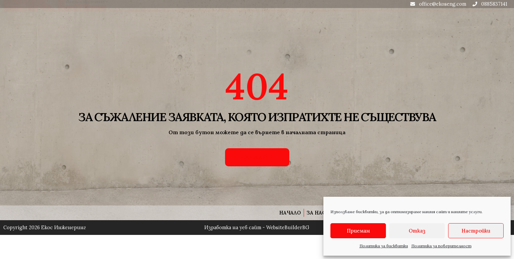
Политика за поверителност (441, 245)
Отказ (417, 231)
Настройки (475, 231)
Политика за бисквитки (383, 245)
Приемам (358, 231)
